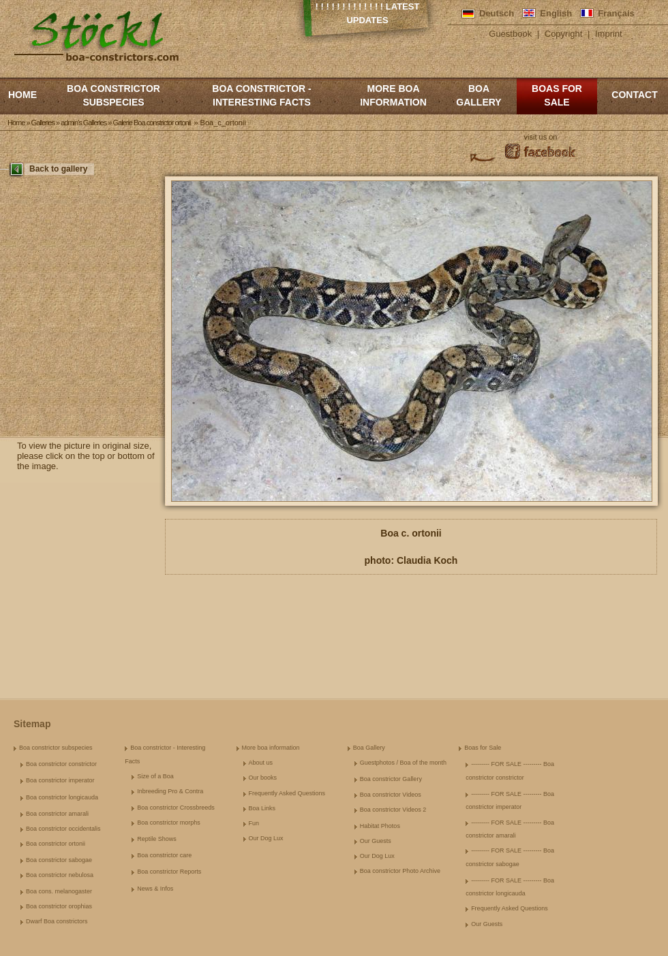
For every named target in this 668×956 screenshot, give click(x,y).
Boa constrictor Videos (390, 794)
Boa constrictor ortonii (55, 843)
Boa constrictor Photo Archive (400, 870)
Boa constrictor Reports (169, 871)
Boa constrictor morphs (168, 822)
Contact (634, 94)
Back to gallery (58, 169)
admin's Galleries (83, 122)
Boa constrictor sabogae (59, 860)
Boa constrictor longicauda (62, 797)
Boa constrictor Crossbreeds (176, 807)
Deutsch (496, 13)
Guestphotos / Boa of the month (403, 762)
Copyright (564, 34)
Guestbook (510, 34)
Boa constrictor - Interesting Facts (261, 95)
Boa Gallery (478, 95)
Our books (263, 777)
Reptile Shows (157, 838)
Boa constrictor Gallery (391, 779)
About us (261, 762)
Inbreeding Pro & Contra (170, 791)
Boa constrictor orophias (59, 906)
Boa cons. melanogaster (59, 891)
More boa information (393, 95)
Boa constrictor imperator (60, 780)
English (556, 13)
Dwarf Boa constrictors (57, 921)
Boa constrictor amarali (57, 813)
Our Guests (375, 841)
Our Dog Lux (266, 838)
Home (22, 94)
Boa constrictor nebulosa (59, 875)
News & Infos (155, 888)
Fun (254, 823)
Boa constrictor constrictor (61, 764)
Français (616, 13)
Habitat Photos (380, 826)
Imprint (608, 34)
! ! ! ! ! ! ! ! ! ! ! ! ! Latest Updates (368, 13)
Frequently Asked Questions (287, 793)
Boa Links (262, 808)
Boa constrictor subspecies (113, 95)
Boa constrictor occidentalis (63, 828)
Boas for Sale (557, 95)
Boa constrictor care (164, 855)
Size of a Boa (155, 776)
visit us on (541, 137)
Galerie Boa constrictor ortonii (151, 122)
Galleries (43, 122)
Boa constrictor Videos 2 (393, 809)
